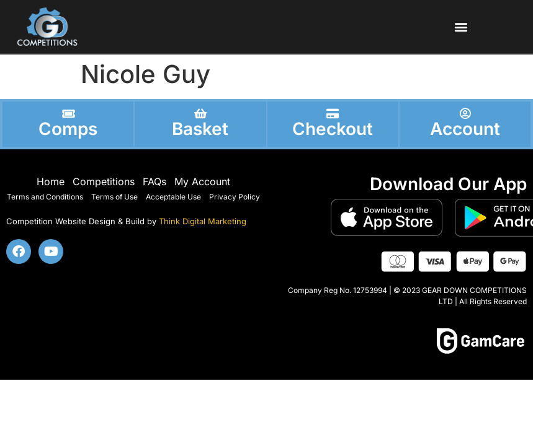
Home (51, 181)
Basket (200, 128)
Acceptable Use (173, 196)
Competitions (104, 181)
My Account (202, 181)
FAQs (154, 181)
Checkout (332, 128)
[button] (460, 27)
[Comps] (68, 113)
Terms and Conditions (45, 196)
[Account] (464, 113)
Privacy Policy (234, 196)
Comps (67, 128)
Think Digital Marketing (202, 221)
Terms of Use (114, 196)
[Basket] (200, 113)
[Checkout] (332, 113)
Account (465, 128)
